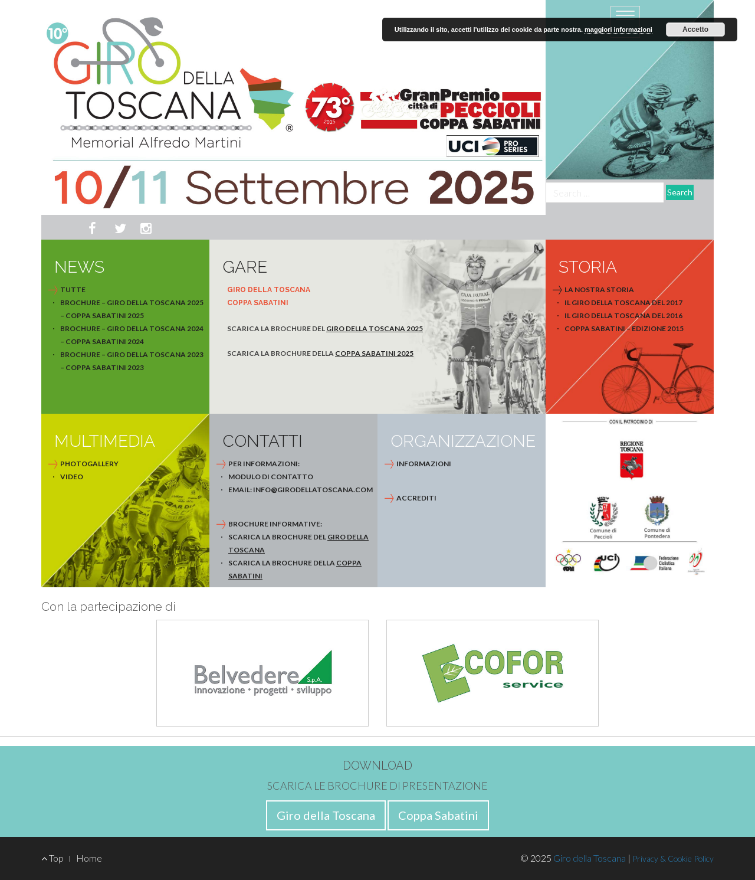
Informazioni (423, 463)
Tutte (73, 289)
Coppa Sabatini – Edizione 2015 (624, 328)
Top (52, 857)
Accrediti (416, 497)
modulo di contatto (270, 476)
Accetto (695, 29)
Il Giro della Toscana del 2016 (623, 315)
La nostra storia (599, 289)
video (71, 476)
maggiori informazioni (618, 29)
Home (89, 857)
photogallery (89, 463)
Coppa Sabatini (438, 815)
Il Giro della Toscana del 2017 (623, 302)
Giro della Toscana (326, 815)
